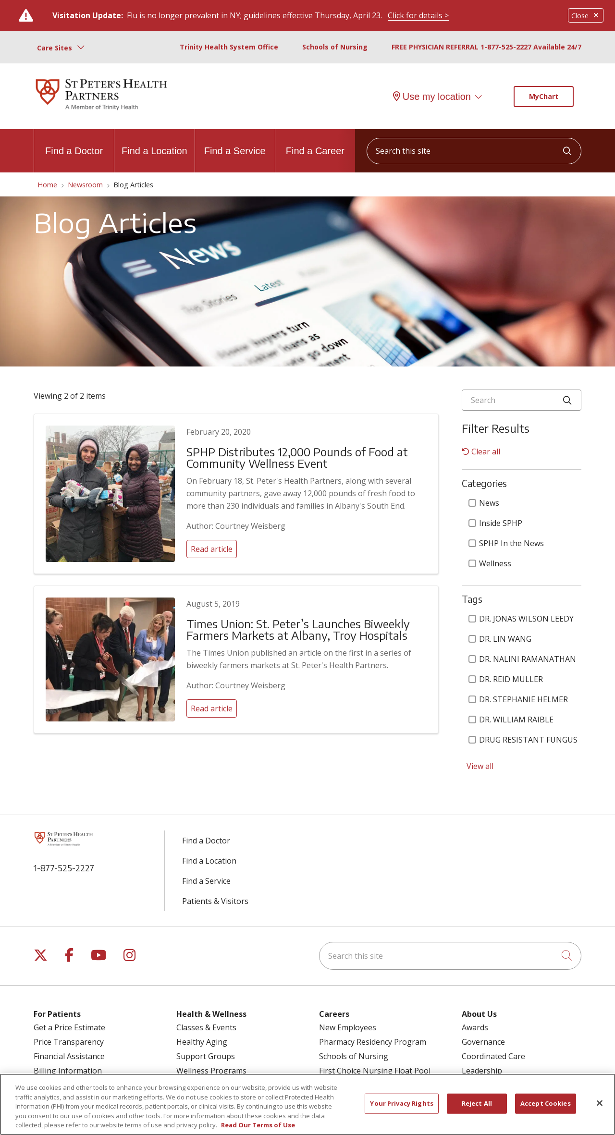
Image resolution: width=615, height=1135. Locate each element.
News (483, 503)
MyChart (543, 96)
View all (480, 766)
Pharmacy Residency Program (372, 1042)
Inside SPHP (495, 523)
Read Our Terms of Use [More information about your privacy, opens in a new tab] (258, 1125)
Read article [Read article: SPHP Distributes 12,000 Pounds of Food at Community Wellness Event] (212, 549)
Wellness (489, 563)
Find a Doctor (74, 142)
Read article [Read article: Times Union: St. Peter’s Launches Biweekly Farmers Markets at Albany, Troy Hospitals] (212, 708)
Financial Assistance (69, 1056)
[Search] (521, 400)
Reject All (477, 1103)
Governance (483, 1042)
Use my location (432, 96)
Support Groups (205, 1056)
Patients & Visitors (215, 901)
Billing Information (68, 1070)
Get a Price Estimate (69, 1027)
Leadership (482, 1070)
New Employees (347, 1027)
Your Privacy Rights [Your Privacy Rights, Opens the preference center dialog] (401, 1103)
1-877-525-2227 (64, 867)
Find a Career (315, 142)
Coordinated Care (493, 1056)
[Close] (599, 1103)
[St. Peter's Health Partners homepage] (101, 111)
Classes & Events (206, 1027)
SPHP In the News (506, 543)
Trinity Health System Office (229, 46)
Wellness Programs (211, 1070)
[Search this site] (474, 151)
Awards (475, 1027)
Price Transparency (69, 1042)
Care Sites (54, 47)
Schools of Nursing (335, 46)
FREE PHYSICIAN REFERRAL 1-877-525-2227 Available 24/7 (486, 46)
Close (585, 15)
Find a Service (234, 142)
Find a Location (154, 142)
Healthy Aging (201, 1042)
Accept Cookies (545, 1103)
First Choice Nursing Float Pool (374, 1070)
